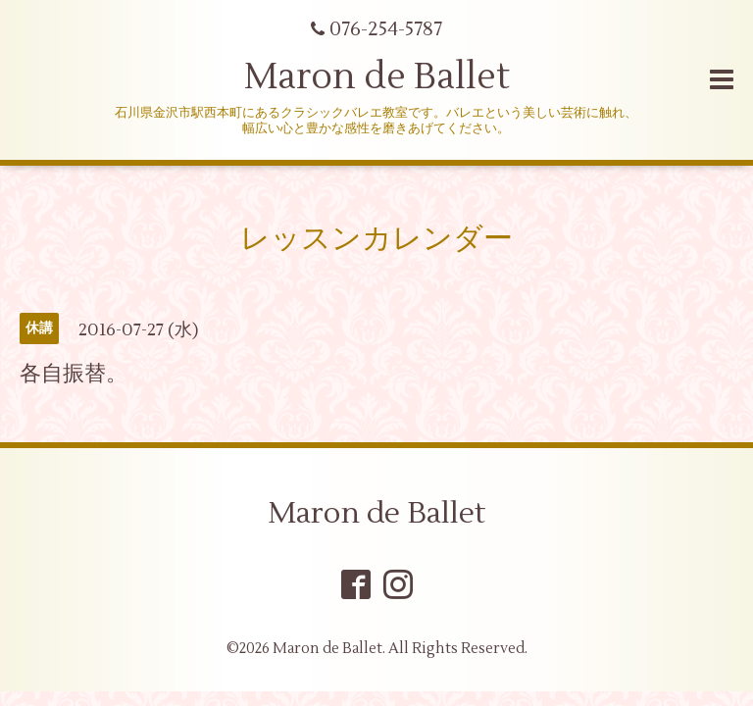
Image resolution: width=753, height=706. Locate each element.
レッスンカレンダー (376, 239)
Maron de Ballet (377, 77)
